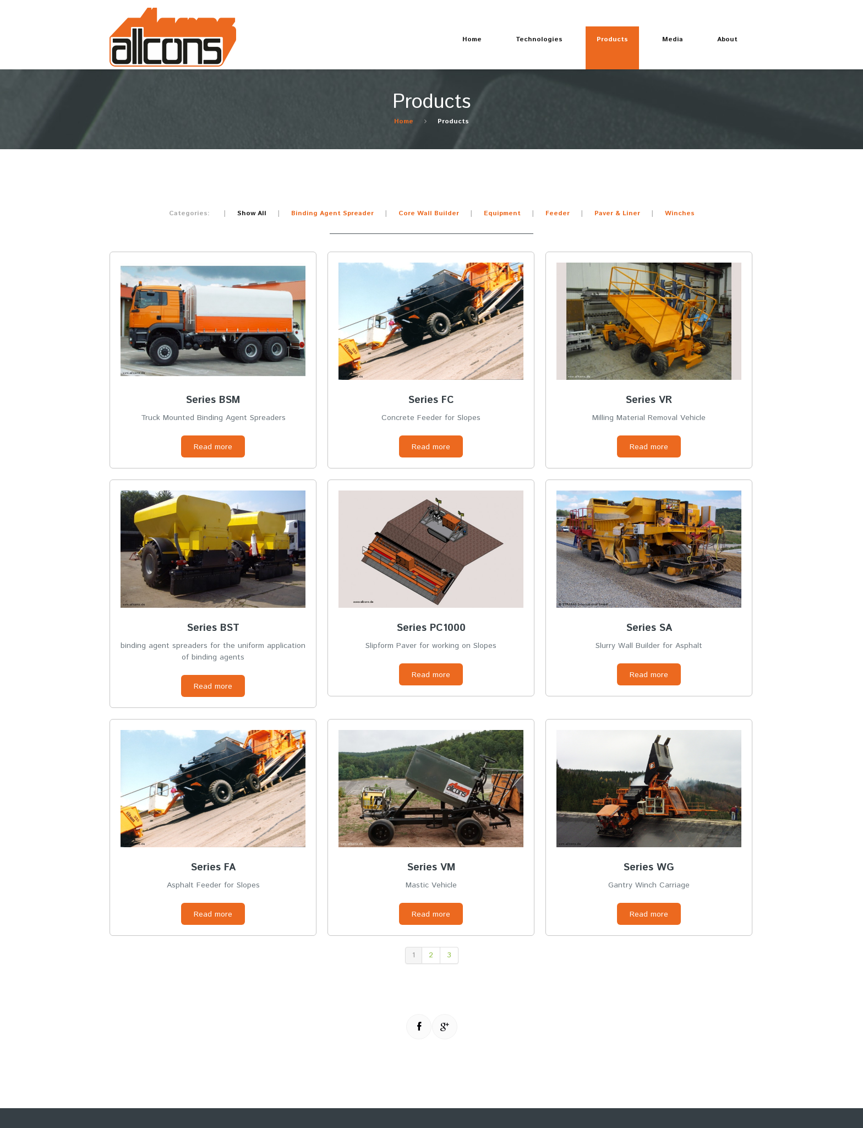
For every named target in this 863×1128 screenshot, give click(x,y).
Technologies (533, 44)
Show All (251, 213)
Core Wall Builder (428, 213)
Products (607, 44)
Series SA (649, 628)
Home (472, 39)
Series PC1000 (431, 628)
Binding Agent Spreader (332, 213)
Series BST (213, 628)
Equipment (502, 213)
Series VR (649, 400)
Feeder (557, 213)
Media (667, 44)
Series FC (431, 400)
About (722, 44)
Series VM (431, 867)
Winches (680, 213)
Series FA (213, 867)
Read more (213, 447)
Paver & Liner (617, 213)
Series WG (649, 867)
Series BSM (213, 400)
